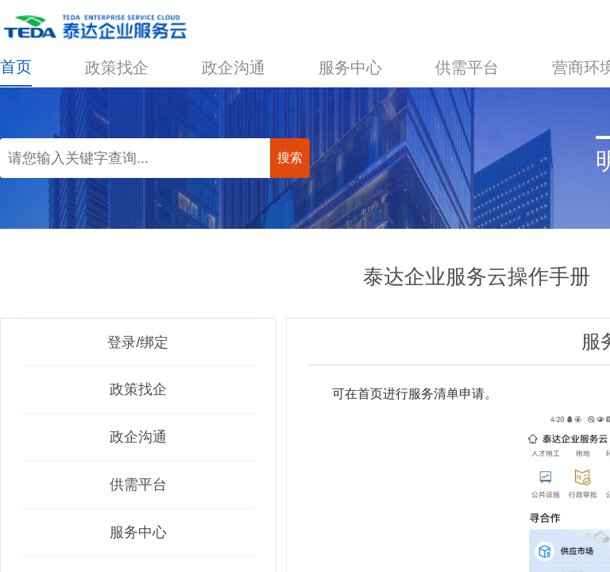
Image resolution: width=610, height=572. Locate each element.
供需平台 (467, 67)
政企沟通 (233, 67)
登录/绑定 (137, 342)
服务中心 (350, 67)
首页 (16, 66)
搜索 (290, 157)
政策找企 (117, 67)
